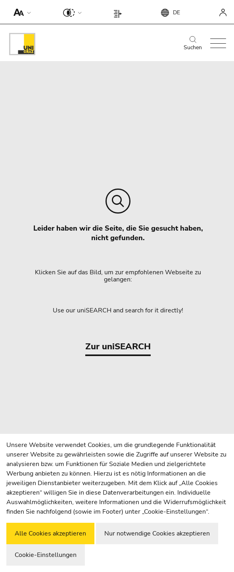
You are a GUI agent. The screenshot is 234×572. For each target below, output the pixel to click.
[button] (20, 12)
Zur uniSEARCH (118, 346)
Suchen (193, 43)
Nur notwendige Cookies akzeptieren (157, 533)
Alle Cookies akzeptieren (50, 533)
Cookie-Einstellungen (46, 555)
